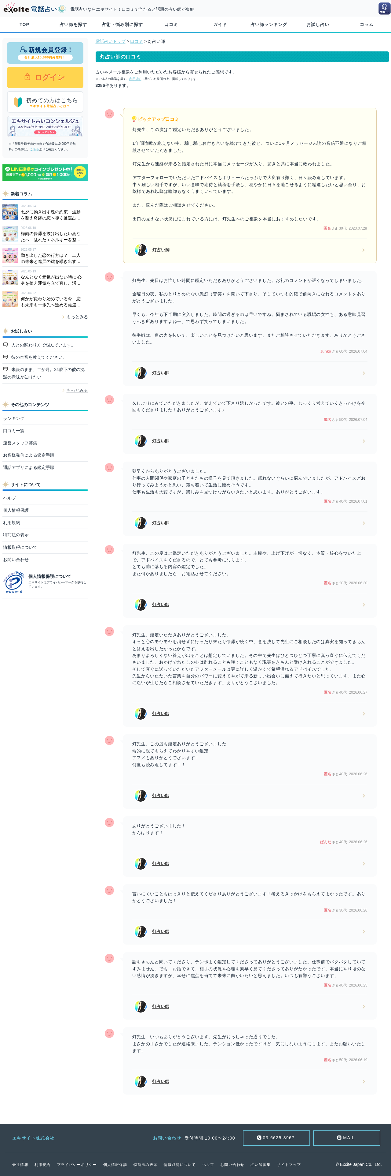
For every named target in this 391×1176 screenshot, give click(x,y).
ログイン (49, 77)
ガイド (220, 24)
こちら (34, 149)
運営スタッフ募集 (20, 442)
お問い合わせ (16, 559)
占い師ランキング (268, 24)
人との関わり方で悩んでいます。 (42, 345)
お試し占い (317, 24)
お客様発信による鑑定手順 (28, 455)
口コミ (171, 24)
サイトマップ (289, 1165)
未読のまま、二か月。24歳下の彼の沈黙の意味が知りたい (44, 373)
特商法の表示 (16, 534)
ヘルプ (9, 498)
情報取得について (20, 547)
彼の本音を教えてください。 (38, 357)
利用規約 (11, 522)
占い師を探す (73, 24)
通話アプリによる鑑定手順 (28, 467)
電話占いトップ (111, 41)
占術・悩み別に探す (122, 24)
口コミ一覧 (13, 430)
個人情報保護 (16, 510)
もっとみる (77, 316)
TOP (24, 24)
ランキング (13, 418)
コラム (367, 24)
